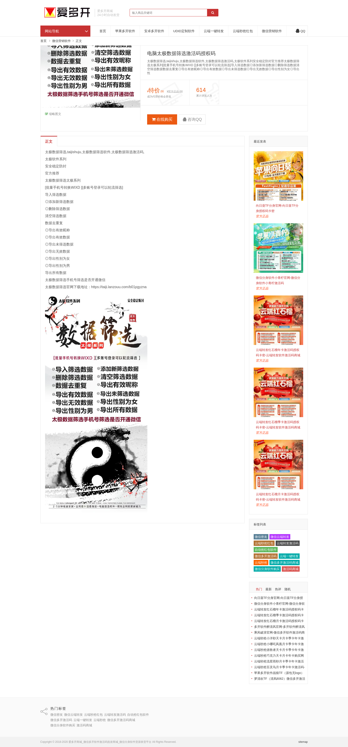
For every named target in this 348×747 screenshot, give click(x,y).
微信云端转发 (280, 537)
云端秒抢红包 (243, 31)
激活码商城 (291, 569)
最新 (268, 589)
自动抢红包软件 (266, 549)
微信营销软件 (272, 31)
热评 (278, 589)
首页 (102, 31)
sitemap (303, 741)
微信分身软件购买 (267, 569)
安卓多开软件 (154, 31)
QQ (300, 31)
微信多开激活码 (266, 556)
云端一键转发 (214, 31)
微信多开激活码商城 (285, 562)
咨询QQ (192, 119)
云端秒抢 (261, 562)
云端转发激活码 (288, 543)
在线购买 (162, 119)
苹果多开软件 (125, 31)
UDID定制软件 (184, 31)
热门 (259, 589)
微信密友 (261, 537)
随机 (288, 589)
